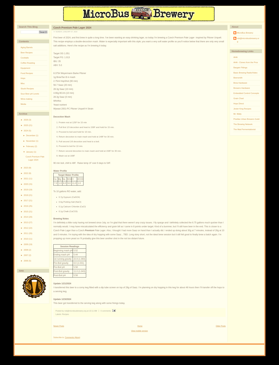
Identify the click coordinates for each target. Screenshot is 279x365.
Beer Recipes (27, 53)
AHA (235, 57)
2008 (26, 250)
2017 (26, 200)
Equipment (25, 68)
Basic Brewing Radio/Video (245, 73)
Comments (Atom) (72, 337)
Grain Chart (238, 98)
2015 (26, 211)
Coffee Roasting (28, 63)
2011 (26, 233)
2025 (26, 125)
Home (139, 326)
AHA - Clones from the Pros (245, 62)
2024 (26, 131)
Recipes (65, 314)
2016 (26, 206)
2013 (26, 222)
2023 (26, 168)
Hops (23, 78)
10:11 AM (93, 311)
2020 (26, 184)
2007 (26, 255)
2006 (26, 261)
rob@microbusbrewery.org (248, 40)
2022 (26, 173)
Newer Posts (58, 326)
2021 (26, 179)
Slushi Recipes (27, 89)
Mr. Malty (237, 114)
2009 (26, 244)
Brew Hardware (240, 83)
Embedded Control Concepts (246, 93)
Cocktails (25, 58)
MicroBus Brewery (245, 33)
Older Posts (221, 326)
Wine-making (26, 99)
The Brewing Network (242, 124)
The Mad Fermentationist (244, 129)
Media (23, 104)
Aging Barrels (27, 47)
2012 (26, 228)
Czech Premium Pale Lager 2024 (72, 27)
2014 (26, 217)
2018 (26, 195)
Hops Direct (238, 103)
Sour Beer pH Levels (30, 94)
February (30, 146)
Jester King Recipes (242, 109)
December (31, 135)
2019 (26, 190)
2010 (26, 239)
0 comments (106, 311)
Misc (23, 83)
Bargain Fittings (240, 67)
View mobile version (139, 331)
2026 (26, 120)
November (31, 141)
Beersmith (237, 78)
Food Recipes (27, 73)
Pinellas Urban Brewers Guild (246, 119)
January (30, 152)
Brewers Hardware (241, 88)
